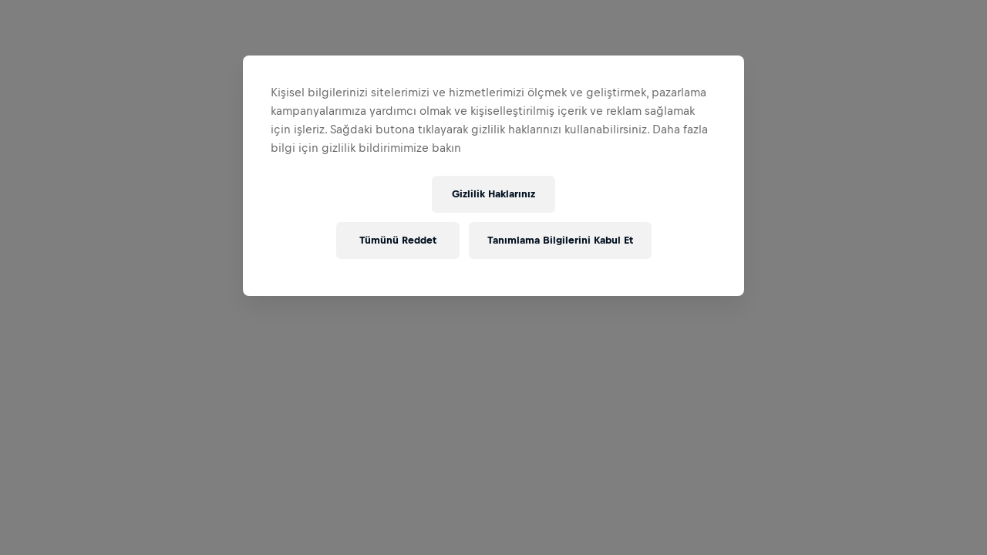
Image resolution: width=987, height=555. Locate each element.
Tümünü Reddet (397, 240)
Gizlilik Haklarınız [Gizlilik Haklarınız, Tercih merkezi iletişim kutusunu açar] (493, 194)
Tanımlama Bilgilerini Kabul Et (560, 240)
